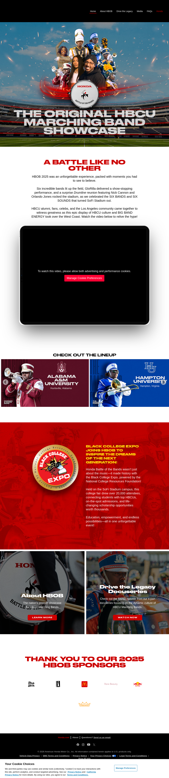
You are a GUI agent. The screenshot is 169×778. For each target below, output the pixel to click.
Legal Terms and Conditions (133, 756)
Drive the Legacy (125, 11)
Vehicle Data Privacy (29, 756)
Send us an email (101, 737)
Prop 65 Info (84, 758)
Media (140, 11)
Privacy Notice (80, 756)
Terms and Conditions (78, 775)
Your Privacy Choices (103, 756)
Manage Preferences (126, 768)
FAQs (149, 11)
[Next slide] (163, 382)
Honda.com (63, 737)
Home (93, 11)
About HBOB (106, 11)
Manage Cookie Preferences (84, 278)
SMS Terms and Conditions (56, 756)
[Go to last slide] (5, 382)
